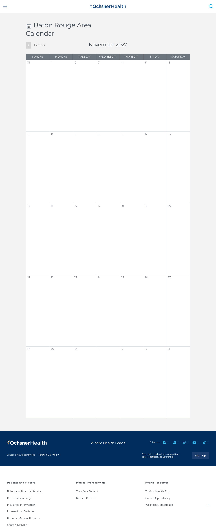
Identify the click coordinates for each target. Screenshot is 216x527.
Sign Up (202, 455)
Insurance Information (21, 504)
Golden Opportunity (157, 498)
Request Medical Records (23, 518)
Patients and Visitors (21, 482)
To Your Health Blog (157, 491)
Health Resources (157, 482)
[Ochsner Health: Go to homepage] (108, 5)
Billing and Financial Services (25, 491)
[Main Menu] (5, 6)
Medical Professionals (90, 482)
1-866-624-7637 (48, 454)
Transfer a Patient (87, 491)
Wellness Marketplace (159, 504)
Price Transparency (19, 498)
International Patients (20, 511)
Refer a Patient (85, 498)
